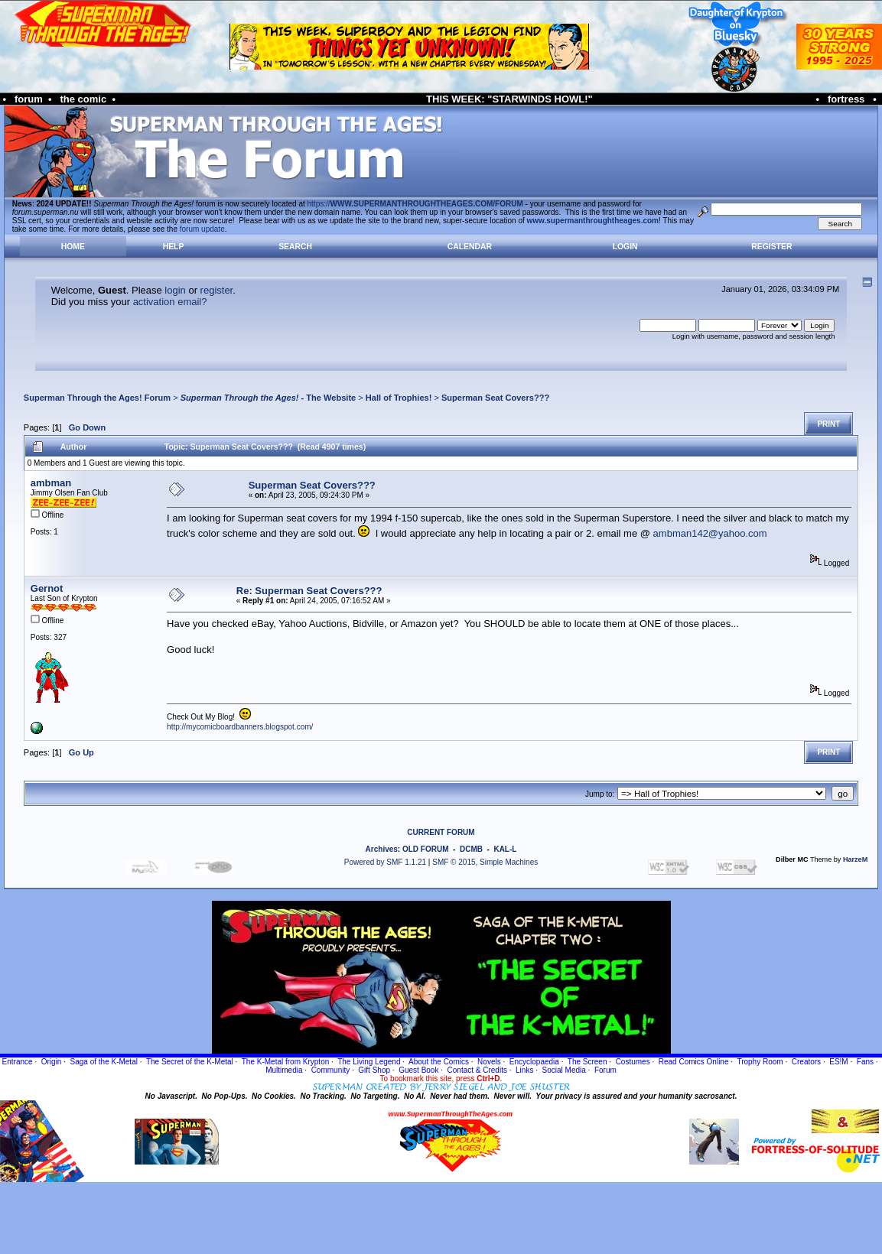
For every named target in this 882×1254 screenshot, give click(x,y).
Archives (382, 849)
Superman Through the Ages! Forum (97, 397)
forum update (202, 229)
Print (828, 424)
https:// (415, 204)
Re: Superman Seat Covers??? (309, 590)
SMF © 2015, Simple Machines (485, 862)
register (216, 290)
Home (73, 246)
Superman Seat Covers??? (495, 397)
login (174, 290)
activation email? (170, 301)
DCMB (471, 849)
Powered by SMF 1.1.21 (385, 862)
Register (771, 246)
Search (295, 246)
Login (625, 246)
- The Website (268, 397)
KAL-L (504, 849)
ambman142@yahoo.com (710, 533)
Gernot (47, 588)
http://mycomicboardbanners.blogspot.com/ (240, 727)
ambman (51, 483)
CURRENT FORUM (440, 832)
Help (173, 246)
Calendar (470, 246)
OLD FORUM (425, 849)
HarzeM (855, 859)
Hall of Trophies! (399, 397)
